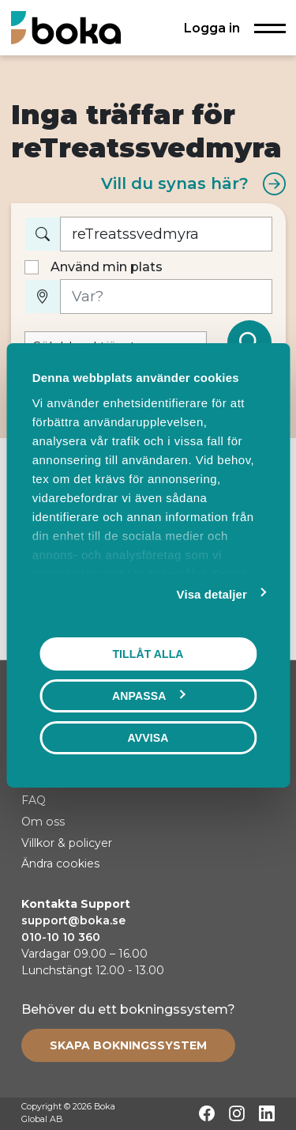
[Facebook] (207, 1113)
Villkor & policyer (66, 843)
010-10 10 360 (60, 937)
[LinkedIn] (267, 1113)
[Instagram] (237, 1113)
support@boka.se (73, 920)
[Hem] (66, 27)
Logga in (212, 28)
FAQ (33, 800)
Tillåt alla (147, 653)
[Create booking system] (128, 1045)
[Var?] (166, 297)
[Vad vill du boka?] (166, 234)
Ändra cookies (60, 863)
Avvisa (148, 737)
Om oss (43, 821)
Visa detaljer (212, 593)
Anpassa (148, 695)
